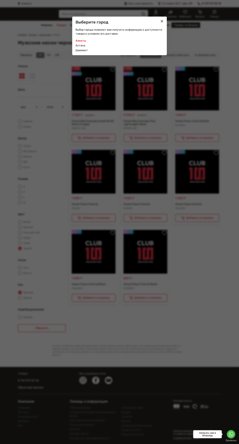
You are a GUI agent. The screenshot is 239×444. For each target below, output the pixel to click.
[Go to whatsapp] (231, 434)
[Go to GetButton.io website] (231, 441)
